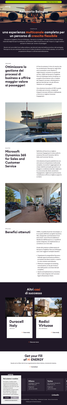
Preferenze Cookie (42, 399)
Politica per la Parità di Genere (33, 401)
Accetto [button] (7, 397)
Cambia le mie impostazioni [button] (11, 400)
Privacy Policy (33, 399)
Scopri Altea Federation (52, 2)
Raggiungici (31, 387)
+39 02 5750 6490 (32, 389)
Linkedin (55, 395)
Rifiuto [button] (14, 397)
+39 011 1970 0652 (51, 389)
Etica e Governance (53, 399)
